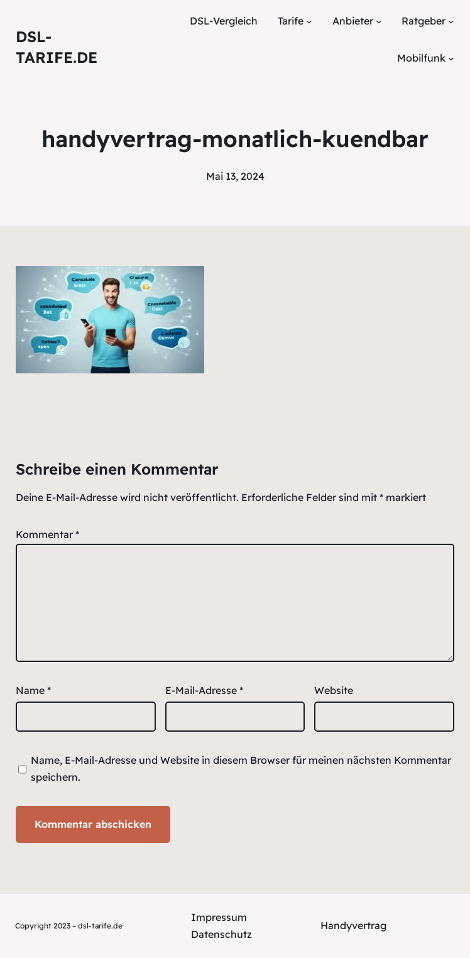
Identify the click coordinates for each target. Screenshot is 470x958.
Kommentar (47, 534)
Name (33, 690)
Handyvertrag (353, 925)
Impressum (219, 917)
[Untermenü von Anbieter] (379, 21)
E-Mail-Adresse (204, 690)
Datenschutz (221, 934)
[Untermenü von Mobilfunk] (451, 58)
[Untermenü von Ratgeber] (451, 21)
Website (333, 690)
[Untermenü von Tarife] (309, 21)
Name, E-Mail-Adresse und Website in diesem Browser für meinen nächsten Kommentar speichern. (241, 768)
